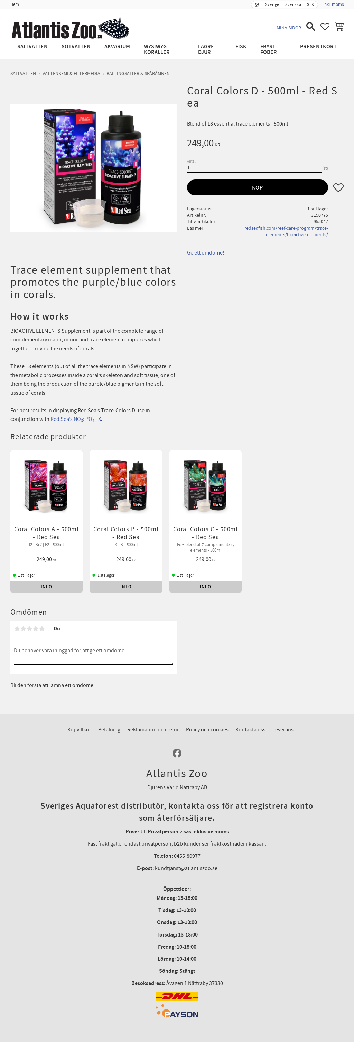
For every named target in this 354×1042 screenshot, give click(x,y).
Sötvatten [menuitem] (76, 46)
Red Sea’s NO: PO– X (75, 419)
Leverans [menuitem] (283, 718)
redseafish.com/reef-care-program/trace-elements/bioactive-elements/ (286, 231)
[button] (310, 26)
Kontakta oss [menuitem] (250, 718)
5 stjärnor (42, 617)
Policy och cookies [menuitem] (207, 718)
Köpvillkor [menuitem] (79, 718)
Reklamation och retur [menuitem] (153, 718)
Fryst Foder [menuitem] (268, 49)
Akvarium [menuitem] (117, 46)
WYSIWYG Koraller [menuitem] (157, 49)
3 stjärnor (29, 617)
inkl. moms (333, 4)
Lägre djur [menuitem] (206, 49)
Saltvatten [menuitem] (32, 46)
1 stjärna (17, 617)
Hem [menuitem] (14, 4)
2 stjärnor (23, 617)
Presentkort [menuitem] (318, 46)
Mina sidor (289, 28)
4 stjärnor (35, 617)
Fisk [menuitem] (240, 46)
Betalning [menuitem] (109, 718)
